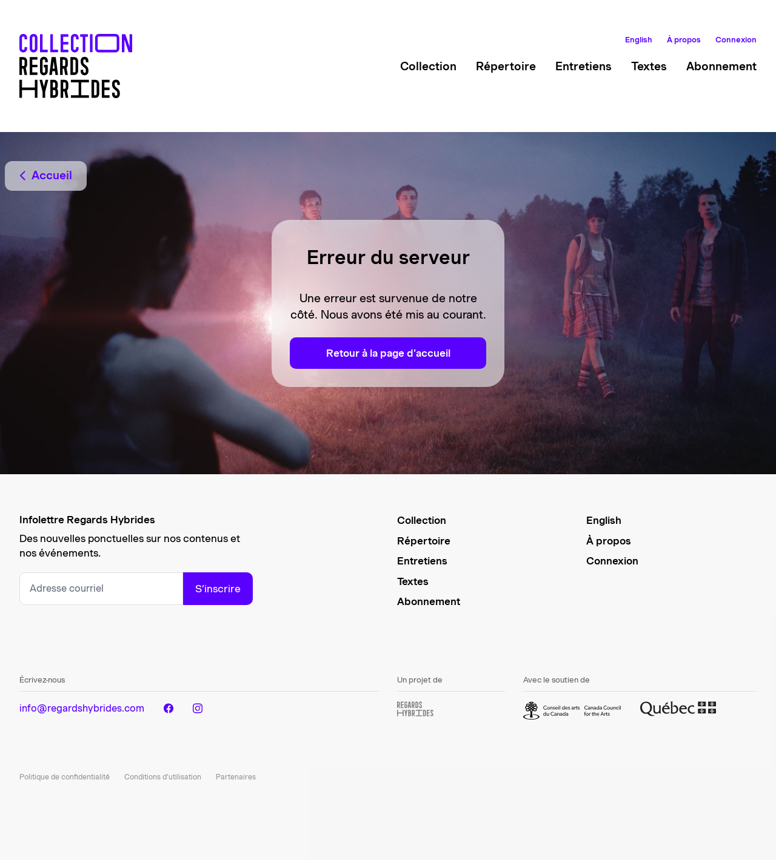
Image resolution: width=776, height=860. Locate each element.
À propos (684, 39)
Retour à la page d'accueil (388, 353)
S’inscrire (218, 589)
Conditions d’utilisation (162, 776)
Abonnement (721, 66)
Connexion (736, 39)
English (638, 39)
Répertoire (506, 66)
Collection (428, 66)
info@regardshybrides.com (81, 708)
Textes (649, 66)
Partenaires (236, 776)
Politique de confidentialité (64, 776)
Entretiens (583, 66)
